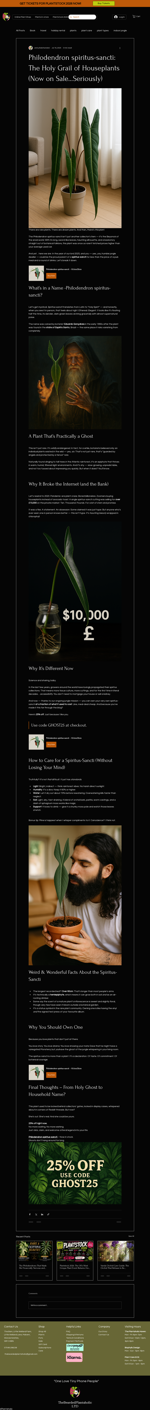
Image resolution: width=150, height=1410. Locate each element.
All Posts (20, 30)
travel (43, 30)
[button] (140, 16)
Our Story (102, 1331)
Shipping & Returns (74, 1335)
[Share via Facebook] (30, 1214)
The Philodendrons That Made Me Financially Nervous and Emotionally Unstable (33, 1266)
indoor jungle (120, 30)
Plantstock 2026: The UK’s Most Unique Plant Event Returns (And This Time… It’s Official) (75, 1266)
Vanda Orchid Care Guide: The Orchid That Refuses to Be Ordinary (115, 1266)
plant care (86, 30)
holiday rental (58, 30)
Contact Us (103, 1335)
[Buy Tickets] (104, 3)
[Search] (82, 17)
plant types (103, 30)
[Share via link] (48, 1214)
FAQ (68, 1331)
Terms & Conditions (75, 1338)
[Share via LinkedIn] (42, 1214)
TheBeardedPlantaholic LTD (75, 1404)
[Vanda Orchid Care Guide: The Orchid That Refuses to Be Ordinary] (116, 1251)
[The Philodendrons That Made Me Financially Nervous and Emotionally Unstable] (34, 1251)
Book (32, 30)
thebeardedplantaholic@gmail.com (21, 1354)
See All (131, 1236)
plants (73, 30)
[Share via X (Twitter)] (36, 1214)
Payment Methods (74, 1341)
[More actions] (120, 47)
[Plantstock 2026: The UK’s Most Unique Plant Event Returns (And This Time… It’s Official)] (75, 1251)
